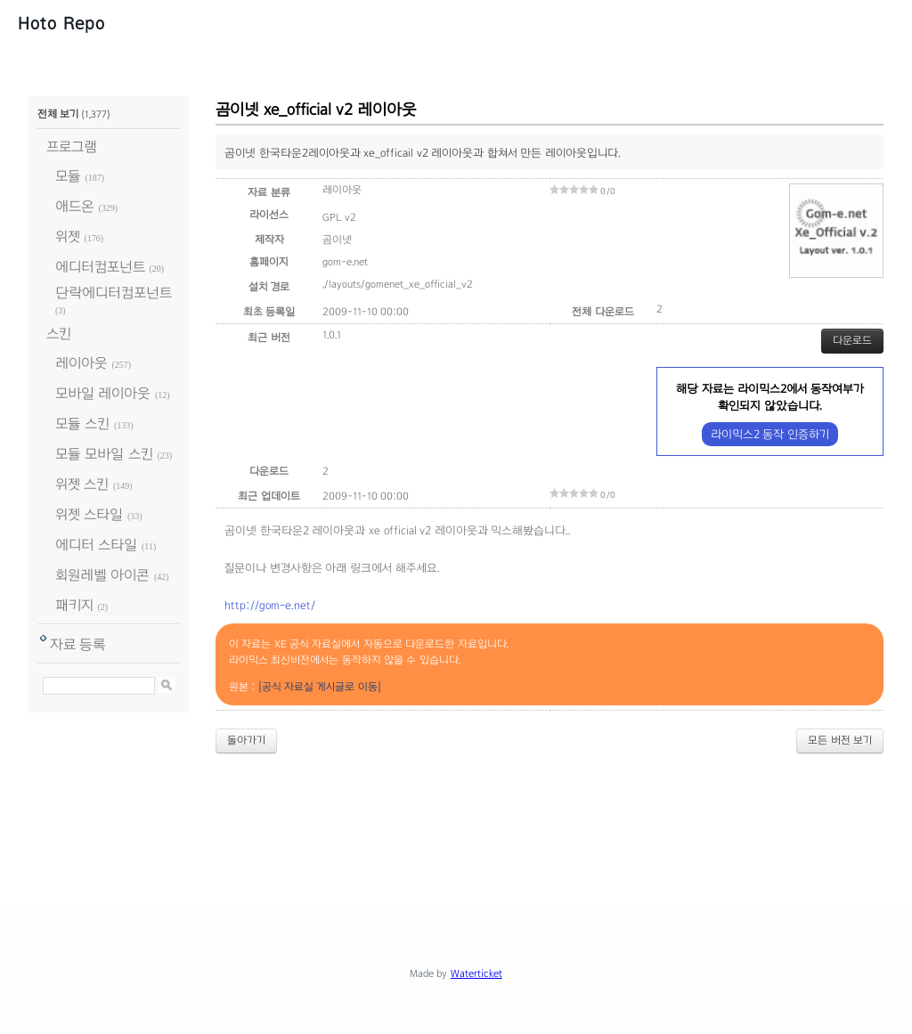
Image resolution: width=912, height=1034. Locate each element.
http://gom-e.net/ (269, 605)
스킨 (58, 333)
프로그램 (71, 146)
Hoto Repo (61, 23)
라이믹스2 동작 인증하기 (770, 434)
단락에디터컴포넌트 (113, 292)
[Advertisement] (456, 817)
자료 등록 (78, 644)
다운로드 (852, 340)
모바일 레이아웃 (103, 393)
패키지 (74, 605)
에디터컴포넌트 (100, 266)
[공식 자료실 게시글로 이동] (319, 686)
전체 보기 (57, 114)
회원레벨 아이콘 (102, 574)
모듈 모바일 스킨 (104, 453)
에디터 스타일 (96, 544)
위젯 (67, 236)
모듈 (68, 175)
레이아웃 (81, 362)
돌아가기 (246, 740)
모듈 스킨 (82, 423)
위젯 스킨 (82, 484)
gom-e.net (345, 262)
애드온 (74, 206)
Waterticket (476, 973)
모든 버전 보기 (840, 740)
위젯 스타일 (89, 514)
